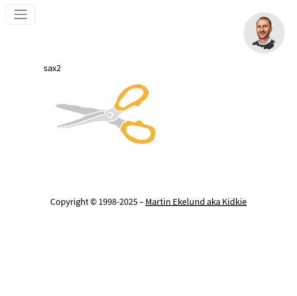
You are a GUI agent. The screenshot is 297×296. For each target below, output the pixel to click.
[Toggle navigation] (20, 14)
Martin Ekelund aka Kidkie (196, 201)
